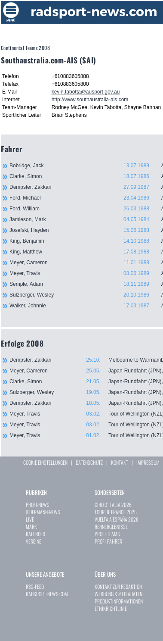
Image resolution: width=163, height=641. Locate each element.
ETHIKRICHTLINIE (111, 608)
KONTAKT (119, 462)
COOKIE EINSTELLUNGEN (45, 462)
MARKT (32, 526)
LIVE (30, 519)
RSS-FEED (35, 586)
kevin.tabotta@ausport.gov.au (86, 92)
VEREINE (33, 541)
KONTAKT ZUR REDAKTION (118, 586)
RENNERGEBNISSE (111, 526)
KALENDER (35, 534)
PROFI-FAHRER (108, 541)
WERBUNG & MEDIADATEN (118, 593)
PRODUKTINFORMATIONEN (119, 601)
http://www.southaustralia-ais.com (90, 100)
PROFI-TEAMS (107, 534)
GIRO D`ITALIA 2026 (113, 504)
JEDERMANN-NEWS (43, 512)
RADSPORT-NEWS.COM (47, 593)
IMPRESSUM (148, 462)
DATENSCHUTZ (89, 462)
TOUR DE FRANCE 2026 (116, 512)
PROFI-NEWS (37, 504)
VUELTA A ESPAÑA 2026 (116, 519)
